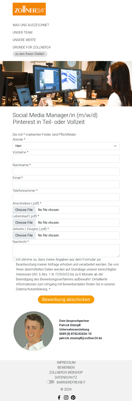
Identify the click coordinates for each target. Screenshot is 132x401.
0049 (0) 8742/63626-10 (75, 333)
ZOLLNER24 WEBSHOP (66, 372)
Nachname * (22, 165)
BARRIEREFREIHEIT (71, 382)
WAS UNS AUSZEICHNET (31, 25)
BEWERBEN (66, 367)
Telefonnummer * (25, 191)
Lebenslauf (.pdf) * (26, 216)
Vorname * (20, 152)
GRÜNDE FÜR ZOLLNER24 (32, 47)
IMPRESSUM (66, 363)
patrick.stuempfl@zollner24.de (80, 338)
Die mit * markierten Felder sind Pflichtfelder (44, 134)
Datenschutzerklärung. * (33, 289)
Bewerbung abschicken (66, 299)
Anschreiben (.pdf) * (27, 203)
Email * (18, 178)
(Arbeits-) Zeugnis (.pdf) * (31, 229)
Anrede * (19, 139)
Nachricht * (21, 242)
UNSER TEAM (22, 32)
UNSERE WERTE (24, 40)
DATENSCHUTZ (66, 377)
